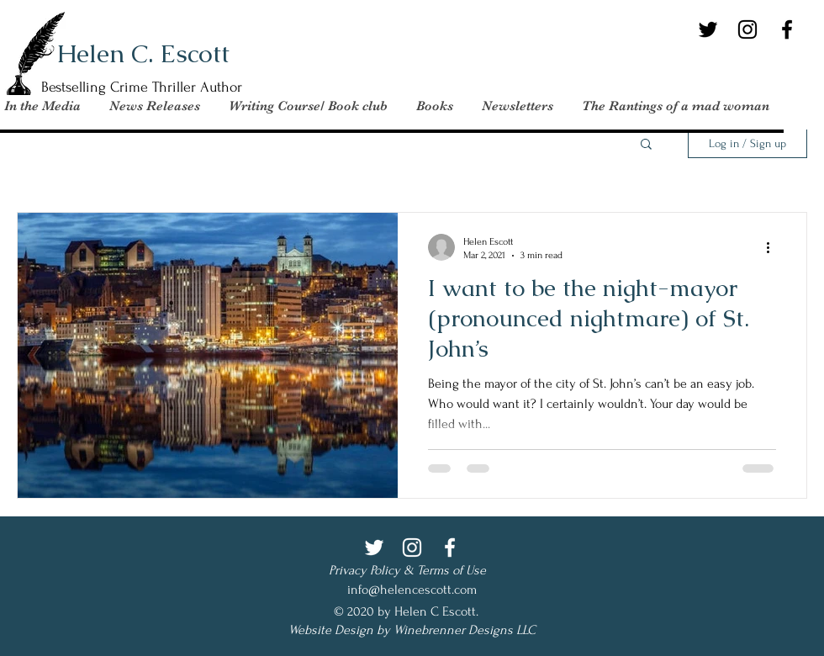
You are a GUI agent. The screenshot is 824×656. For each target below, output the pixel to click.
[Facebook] (787, 29)
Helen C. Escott (143, 53)
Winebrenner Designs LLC (465, 629)
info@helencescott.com (412, 589)
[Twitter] (708, 29)
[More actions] (773, 247)
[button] (676, 106)
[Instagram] (747, 29)
